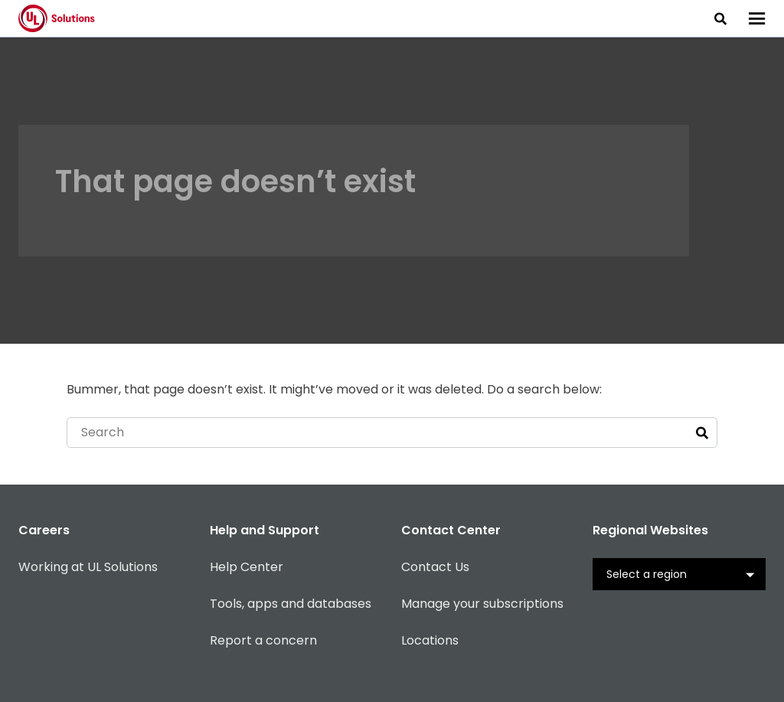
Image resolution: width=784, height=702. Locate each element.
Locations (430, 640)
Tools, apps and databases (290, 603)
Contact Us (435, 567)
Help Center (246, 567)
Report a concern (263, 640)
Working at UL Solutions (88, 567)
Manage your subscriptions (482, 603)
